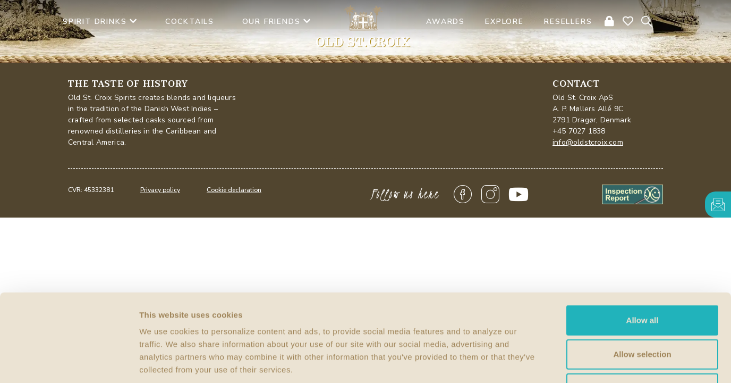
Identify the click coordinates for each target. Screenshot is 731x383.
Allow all (642, 244)
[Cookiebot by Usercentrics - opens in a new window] (68, 362)
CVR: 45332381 (91, 190)
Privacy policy (160, 190)
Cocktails (189, 21)
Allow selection (642, 279)
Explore (504, 21)
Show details (557, 362)
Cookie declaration (234, 190)
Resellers (568, 21)
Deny (642, 313)
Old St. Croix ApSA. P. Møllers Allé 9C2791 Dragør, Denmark (591, 109)
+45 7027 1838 (579, 131)
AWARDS (445, 21)
